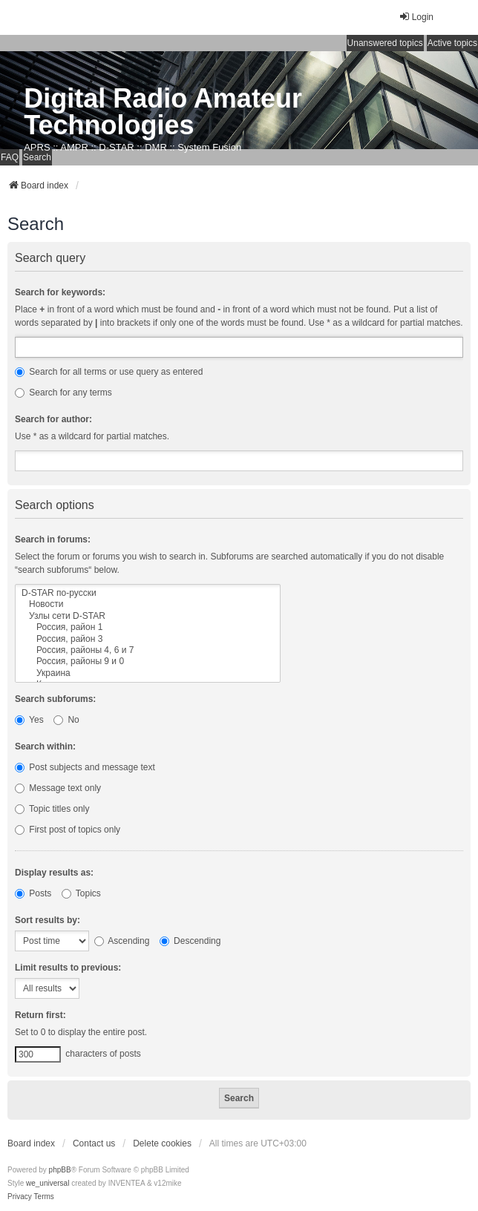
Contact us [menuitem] (94, 1143)
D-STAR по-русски (147, 593)
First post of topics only (67, 829)
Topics (81, 893)
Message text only (58, 788)
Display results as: (54, 872)
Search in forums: (53, 539)
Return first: (40, 1015)
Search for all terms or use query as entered (109, 372)
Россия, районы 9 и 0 (147, 661)
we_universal (47, 1183)
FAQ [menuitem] (10, 157)
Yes (29, 720)
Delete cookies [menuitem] (162, 1143)
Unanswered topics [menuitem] (385, 43)
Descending (190, 941)
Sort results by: (47, 920)
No (66, 720)
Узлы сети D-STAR (147, 616)
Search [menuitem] (37, 157)
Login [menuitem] (416, 16)
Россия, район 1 (147, 627)
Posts (33, 893)
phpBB (60, 1170)
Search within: (45, 746)
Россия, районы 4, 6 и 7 (147, 650)
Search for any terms (63, 392)
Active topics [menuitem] (452, 43)
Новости (147, 604)
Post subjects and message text (85, 767)
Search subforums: (55, 699)
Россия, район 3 (147, 639)
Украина (147, 673)
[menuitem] (19, 1197)
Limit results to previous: (68, 967)
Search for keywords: (60, 292)
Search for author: (53, 419)
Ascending (122, 941)
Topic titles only (52, 809)
